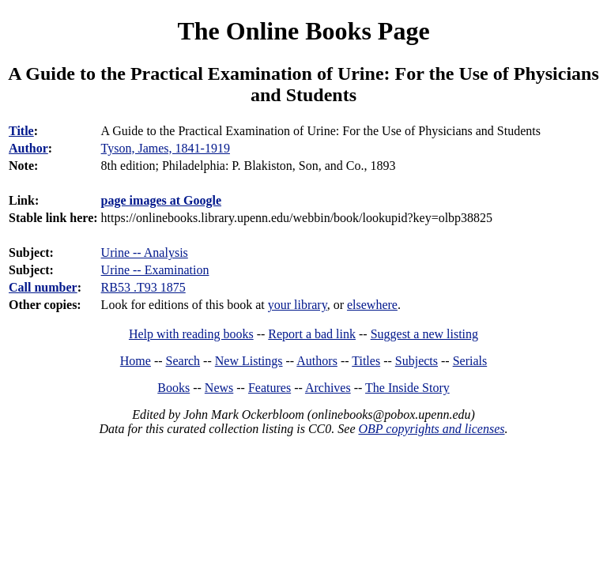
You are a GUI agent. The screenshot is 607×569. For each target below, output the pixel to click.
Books (173, 387)
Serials (470, 360)
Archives (328, 387)
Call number (43, 287)
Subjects (416, 360)
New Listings (249, 360)
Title (21, 131)
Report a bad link (312, 334)
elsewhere (372, 304)
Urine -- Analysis (144, 252)
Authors (316, 360)
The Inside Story (407, 387)
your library (297, 304)
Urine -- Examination (155, 270)
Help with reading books (191, 334)
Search (183, 360)
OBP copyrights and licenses (431, 428)
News (219, 387)
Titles (366, 360)
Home (135, 360)
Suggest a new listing (424, 334)
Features (269, 387)
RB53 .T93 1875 (143, 287)
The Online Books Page (303, 31)
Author (28, 148)
